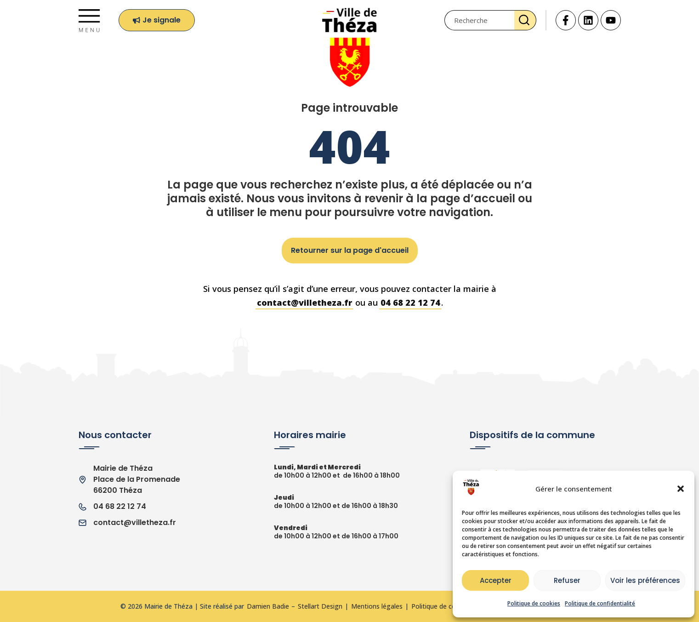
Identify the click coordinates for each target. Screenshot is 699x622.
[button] (680, 488)
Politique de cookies (533, 603)
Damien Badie (268, 606)
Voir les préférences (645, 580)
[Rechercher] (525, 20)
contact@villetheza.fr (304, 302)
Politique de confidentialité (600, 603)
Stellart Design (320, 606)
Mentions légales (377, 606)
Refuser (567, 580)
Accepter (495, 580)
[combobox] (479, 20)
